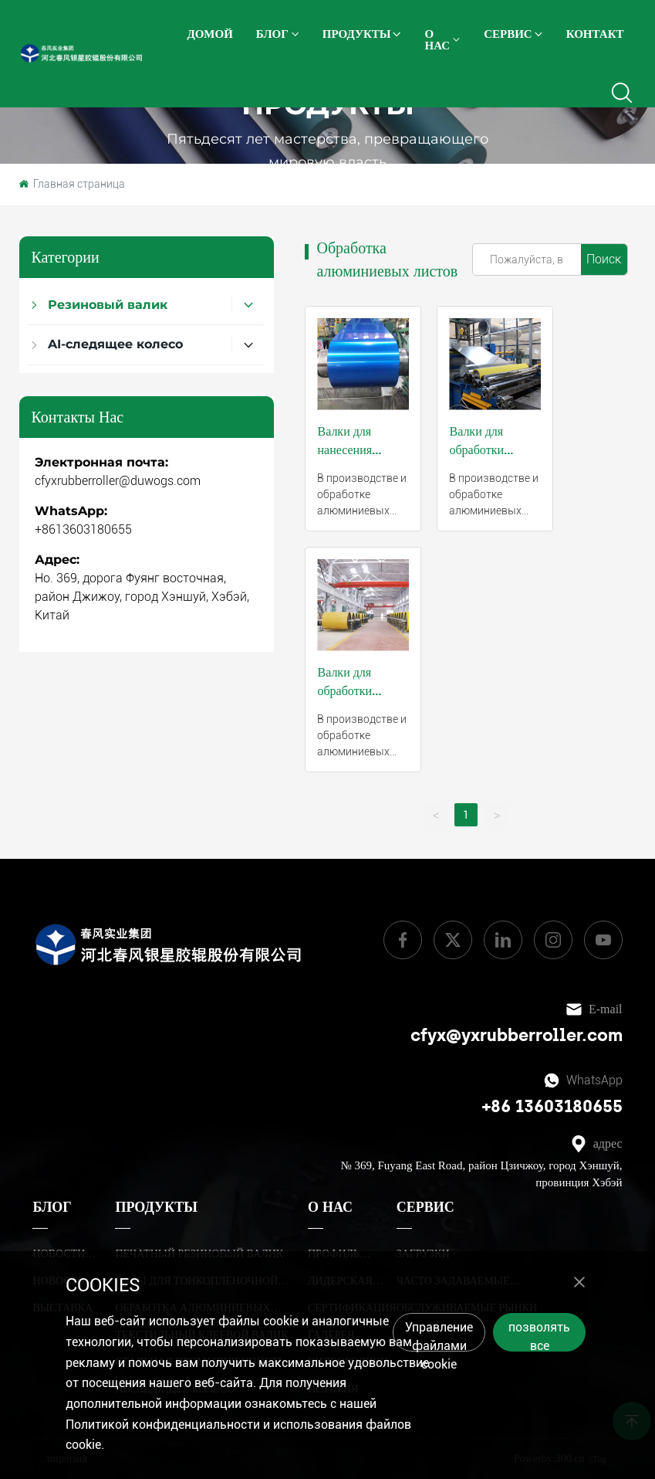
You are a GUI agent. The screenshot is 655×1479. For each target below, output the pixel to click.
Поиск (603, 259)
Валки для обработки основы (476, 449)
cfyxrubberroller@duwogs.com (118, 480)
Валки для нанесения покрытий (344, 449)
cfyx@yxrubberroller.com (516, 1035)
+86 (498, 1106)
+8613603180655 (83, 529)
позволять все (539, 1336)
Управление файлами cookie (439, 1336)
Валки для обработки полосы (344, 690)
